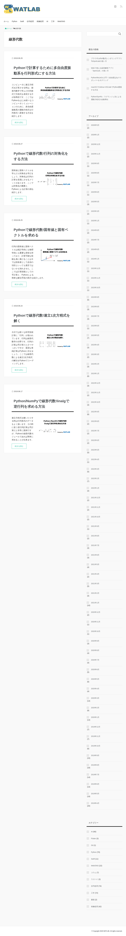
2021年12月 (95, 498)
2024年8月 (95, 230)
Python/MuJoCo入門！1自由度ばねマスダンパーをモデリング (106, 79)
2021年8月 (95, 536)
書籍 (92, 900)
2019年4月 (95, 803)
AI (47, 21)
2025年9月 (95, 163)
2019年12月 (95, 727)
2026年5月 (95, 125)
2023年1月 (95, 373)
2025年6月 (95, 192)
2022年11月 (95, 392)
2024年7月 (95, 240)
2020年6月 (95, 669)
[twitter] (115, 6)
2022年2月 (95, 478)
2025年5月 (95, 202)
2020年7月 (95, 660)
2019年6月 (95, 784)
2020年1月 (95, 717)
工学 (53, 21)
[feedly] (121, 6)
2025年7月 (95, 182)
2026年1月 (95, 135)
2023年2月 (95, 364)
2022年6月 (95, 440)
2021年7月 (95, 545)
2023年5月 (95, 335)
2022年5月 (95, 450)
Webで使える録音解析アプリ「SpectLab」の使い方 (102, 69)
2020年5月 (95, 679)
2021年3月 (95, 584)
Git (92, 845)
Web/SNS (61, 21)
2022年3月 (95, 469)
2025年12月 (95, 144)
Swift (22, 21)
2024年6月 (95, 249)
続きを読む (19, 122)
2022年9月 (95, 412)
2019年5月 (95, 794)
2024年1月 (95, 259)
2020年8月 (95, 650)
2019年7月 (95, 775)
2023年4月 (95, 345)
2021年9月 (95, 526)
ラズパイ (94, 879)
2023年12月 (95, 268)
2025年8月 (95, 173)
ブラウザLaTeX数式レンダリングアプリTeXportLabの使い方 (106, 59)
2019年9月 (95, 755)
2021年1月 (95, 603)
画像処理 (40, 21)
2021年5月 (95, 564)
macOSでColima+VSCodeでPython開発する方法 (106, 88)
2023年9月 (95, 297)
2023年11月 (95, 278)
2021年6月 (95, 555)
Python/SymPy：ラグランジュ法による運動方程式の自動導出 (106, 98)
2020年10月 (95, 631)
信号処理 (30, 21)
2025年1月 (95, 221)
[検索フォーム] (102, 34)
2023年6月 (95, 326)
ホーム (6, 21)
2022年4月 (95, 459)
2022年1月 (95, 488)
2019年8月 (95, 765)
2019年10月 (95, 746)
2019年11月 (95, 736)
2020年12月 (95, 612)
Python (14, 21)
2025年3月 (95, 211)
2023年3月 (95, 354)
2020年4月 (95, 689)
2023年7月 (95, 316)
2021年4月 (95, 574)
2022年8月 (95, 421)
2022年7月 (95, 431)
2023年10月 (95, 288)
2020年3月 (95, 698)
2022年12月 (95, 383)
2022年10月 (95, 402)
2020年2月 (95, 708)
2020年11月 (95, 622)
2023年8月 (95, 307)
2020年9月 (95, 641)
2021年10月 (95, 517)
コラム (93, 873)
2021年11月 (95, 507)
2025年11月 (95, 154)
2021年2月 (95, 593)
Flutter (93, 839)
